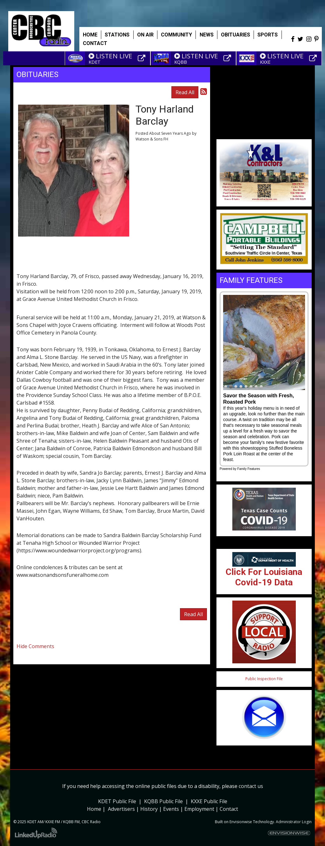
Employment (199, 808)
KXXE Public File (209, 801)
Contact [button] (95, 43)
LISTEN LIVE (110, 55)
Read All (185, 92)
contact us (251, 786)
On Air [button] (145, 35)
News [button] (207, 35)
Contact (229, 808)
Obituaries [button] (235, 35)
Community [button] (176, 35)
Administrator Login (294, 821)
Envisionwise (240, 821)
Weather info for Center (264, 136)
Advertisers (121, 808)
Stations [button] (117, 35)
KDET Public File (117, 801)
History (149, 808)
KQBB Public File (163, 801)
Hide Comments (35, 646)
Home (90, 35)
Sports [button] (267, 35)
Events (171, 808)
